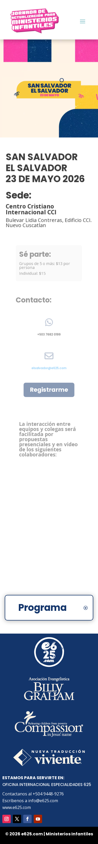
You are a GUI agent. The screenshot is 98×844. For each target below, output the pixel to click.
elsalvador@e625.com (49, 366)
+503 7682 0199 (49, 333)
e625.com (32, 834)
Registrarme (49, 389)
